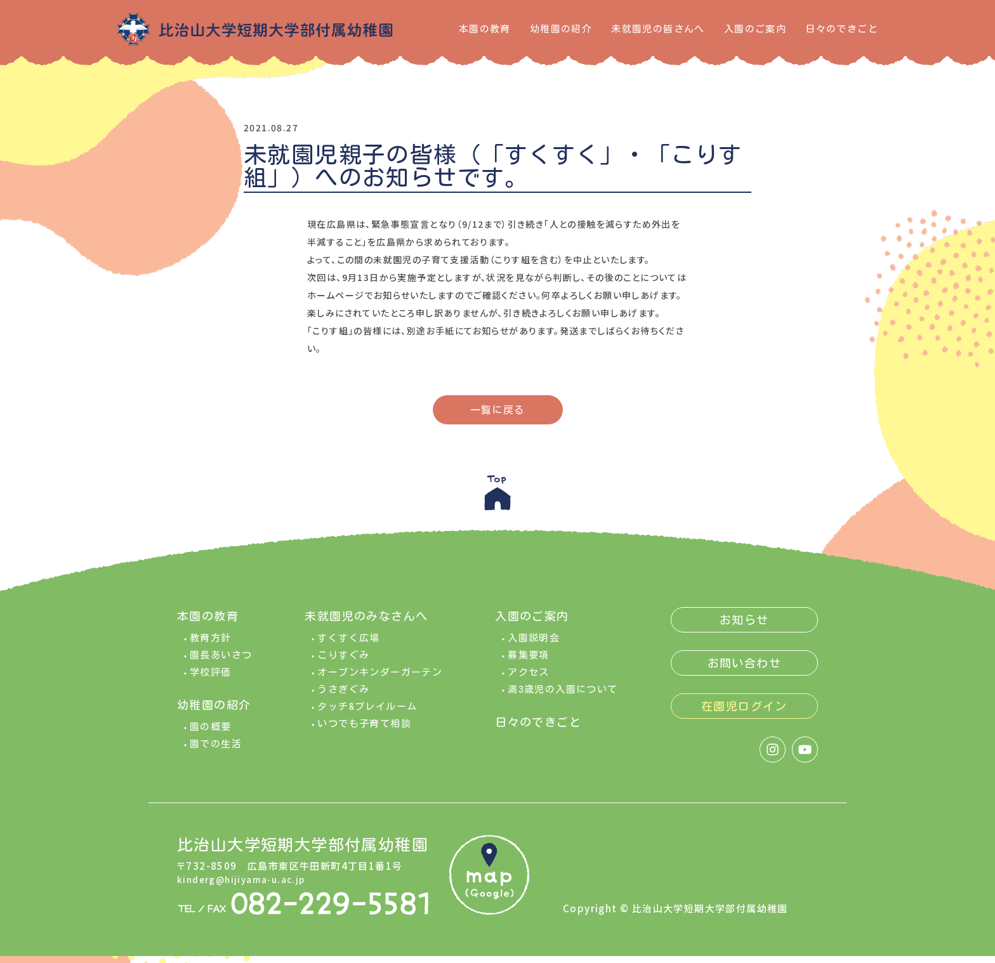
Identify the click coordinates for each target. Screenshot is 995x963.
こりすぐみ (343, 662)
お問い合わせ (744, 670)
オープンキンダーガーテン (379, 679)
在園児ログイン (744, 713)
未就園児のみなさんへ (366, 623)
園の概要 (211, 733)
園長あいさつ (221, 662)
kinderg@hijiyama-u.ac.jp (246, 886)
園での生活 (216, 751)
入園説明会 (534, 645)
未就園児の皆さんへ (658, 29)
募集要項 (529, 662)
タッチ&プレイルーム (367, 713)
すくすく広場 (348, 645)
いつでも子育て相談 (364, 730)
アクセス (529, 679)
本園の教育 (485, 29)
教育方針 (211, 645)
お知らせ (744, 626)
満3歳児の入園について (562, 696)
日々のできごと (841, 29)
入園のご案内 (755, 29)
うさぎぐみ (343, 696)
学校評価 (211, 679)
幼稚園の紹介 (561, 29)
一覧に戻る (497, 410)
